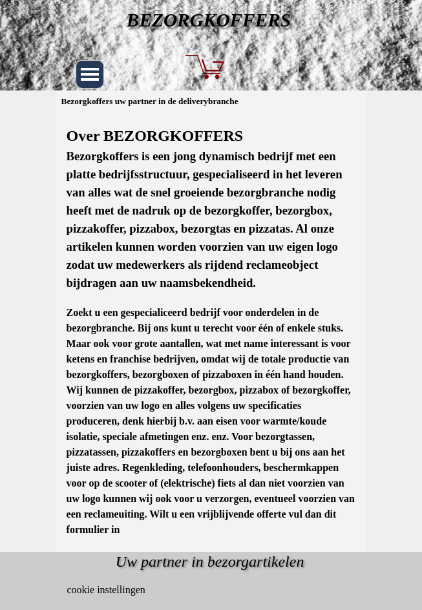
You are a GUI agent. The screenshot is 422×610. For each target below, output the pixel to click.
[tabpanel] (211, 331)
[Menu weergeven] (90, 74)
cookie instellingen (106, 589)
